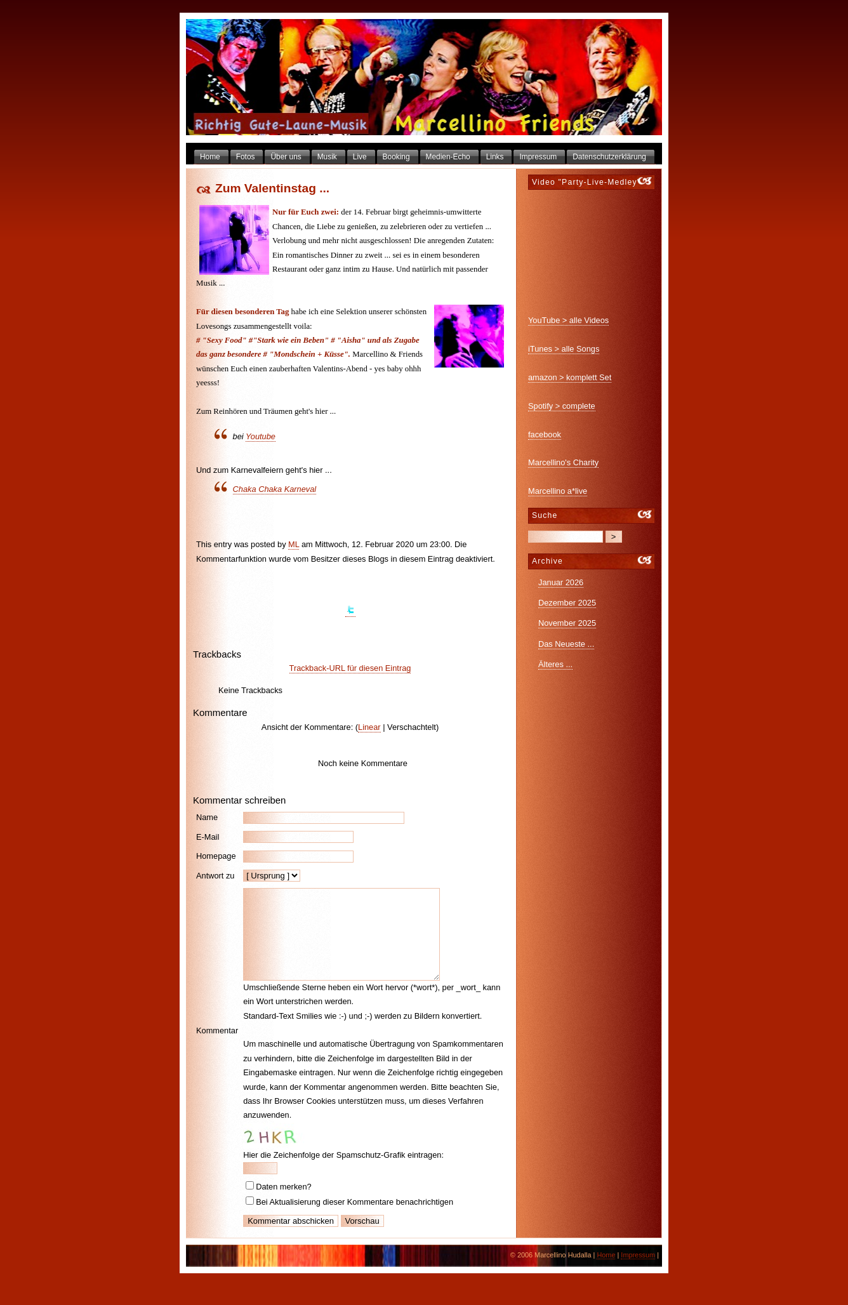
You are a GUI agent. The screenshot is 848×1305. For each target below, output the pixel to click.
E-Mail (207, 837)
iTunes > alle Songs (563, 349)
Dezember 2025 (567, 602)
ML (293, 544)
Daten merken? (284, 1205)
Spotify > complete (561, 406)
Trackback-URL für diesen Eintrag (350, 668)
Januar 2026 (560, 582)
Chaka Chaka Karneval (275, 489)
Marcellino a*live (557, 491)
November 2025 (567, 623)
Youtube (260, 436)
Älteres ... (555, 664)
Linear (369, 727)
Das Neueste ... (566, 644)
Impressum (638, 1274)
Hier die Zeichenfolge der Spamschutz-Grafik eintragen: (343, 1174)
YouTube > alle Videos (568, 320)
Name (207, 817)
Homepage (216, 856)
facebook (544, 434)
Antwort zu (215, 875)
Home (606, 1274)
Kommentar (217, 1040)
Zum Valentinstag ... (272, 188)
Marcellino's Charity (563, 462)
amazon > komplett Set (569, 377)
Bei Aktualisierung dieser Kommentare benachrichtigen (354, 1221)
